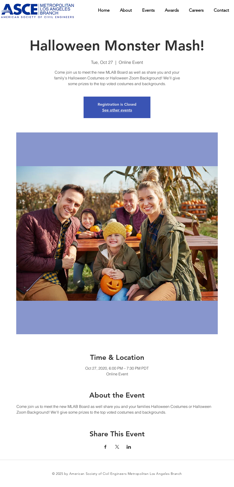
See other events (117, 110)
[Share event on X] (117, 447)
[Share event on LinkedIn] (129, 447)
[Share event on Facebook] (105, 447)
